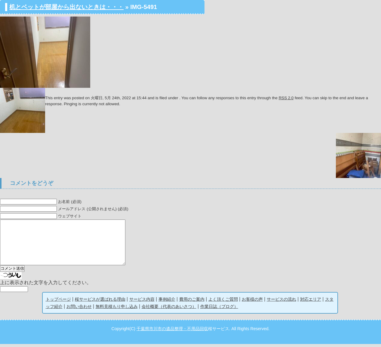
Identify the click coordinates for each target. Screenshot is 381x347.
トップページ (58, 302)
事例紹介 (166, 302)
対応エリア (310, 302)
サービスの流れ (281, 302)
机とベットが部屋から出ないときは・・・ (66, 7)
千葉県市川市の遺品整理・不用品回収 (172, 331)
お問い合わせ (79, 309)
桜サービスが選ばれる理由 (100, 302)
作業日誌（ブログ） (219, 309)
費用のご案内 (191, 302)
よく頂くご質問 (223, 302)
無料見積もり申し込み (117, 309)
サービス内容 (142, 302)
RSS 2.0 (286, 98)
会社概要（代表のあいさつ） (169, 309)
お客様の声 (252, 302)
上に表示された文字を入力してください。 (45, 285)
